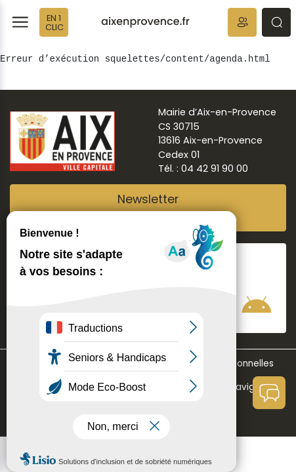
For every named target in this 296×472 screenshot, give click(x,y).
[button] (242, 22)
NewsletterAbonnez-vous (148, 207)
